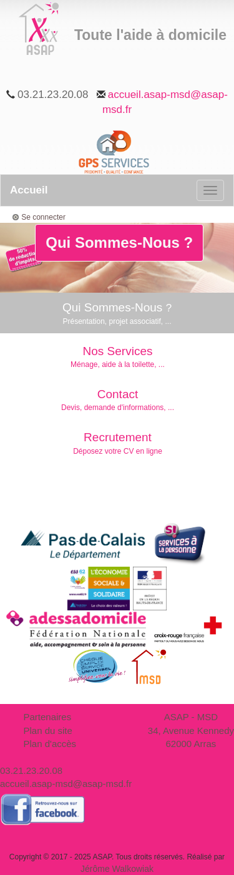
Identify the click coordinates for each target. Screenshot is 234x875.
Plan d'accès (50, 743)
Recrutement (118, 443)
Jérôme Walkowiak (117, 869)
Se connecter (43, 217)
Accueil (28, 190)
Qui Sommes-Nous (117, 313)
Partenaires (48, 716)
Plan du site (48, 730)
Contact (118, 400)
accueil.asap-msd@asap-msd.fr (66, 783)
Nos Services (118, 357)
